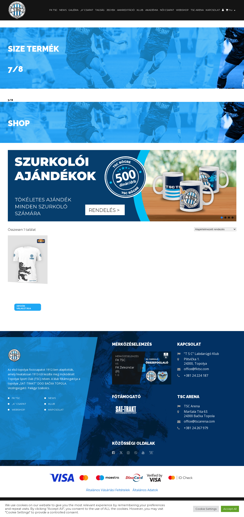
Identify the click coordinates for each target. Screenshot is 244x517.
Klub (140, 10)
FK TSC (53, 10)
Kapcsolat (213, 10)
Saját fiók (223, 10)
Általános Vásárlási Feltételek (108, 490)
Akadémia (151, 10)
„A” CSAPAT (86, 10)
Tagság (99, 10)
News (63, 10)
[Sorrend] (215, 229)
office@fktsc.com (196, 369)
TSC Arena (197, 10)
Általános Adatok (145, 490)
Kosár (227, 10)
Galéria (73, 10)
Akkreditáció (126, 10)
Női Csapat (167, 10)
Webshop (182, 10)
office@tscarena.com (199, 421)
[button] (122, 185)
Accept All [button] (230, 508)
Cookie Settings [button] (206, 508)
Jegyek (110, 10)
